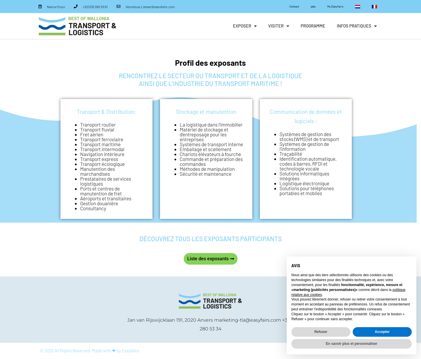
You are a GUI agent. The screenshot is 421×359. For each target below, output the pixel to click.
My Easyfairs (335, 6)
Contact (294, 6)
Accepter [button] (382, 332)
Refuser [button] (321, 332)
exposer (245, 26)
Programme (313, 25)
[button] (211, 259)
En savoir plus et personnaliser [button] (351, 344)
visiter (278, 26)
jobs (313, 6)
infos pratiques (357, 26)
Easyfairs (130, 350)
